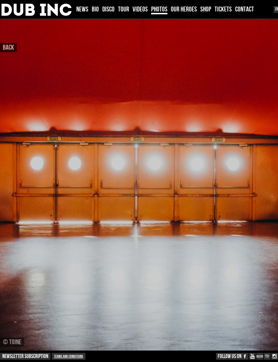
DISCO (108, 9)
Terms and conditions (68, 356)
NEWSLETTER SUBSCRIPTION (25, 356)
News (82, 9)
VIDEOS (140, 9)
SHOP (205, 9)
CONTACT (244, 9)
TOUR (123, 9)
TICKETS (223, 9)
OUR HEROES (184, 9)
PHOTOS (159, 9)
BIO (95, 9)
